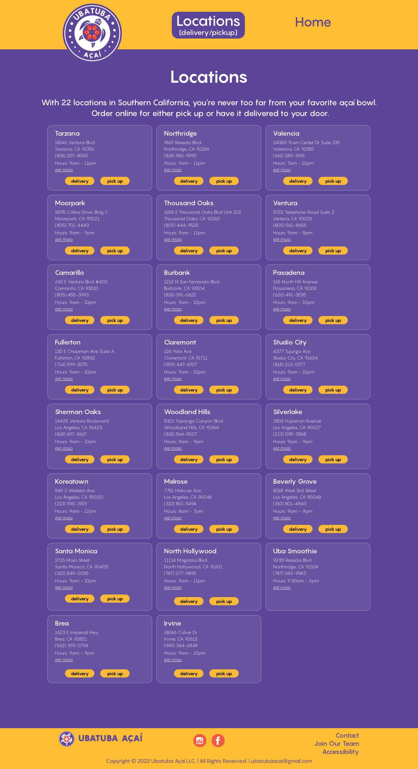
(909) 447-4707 (180, 364)
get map (64, 169)
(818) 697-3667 (71, 434)
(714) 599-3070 (71, 364)
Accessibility (340, 752)
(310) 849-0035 (71, 573)
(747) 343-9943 (289, 573)
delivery (80, 181)
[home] (92, 33)
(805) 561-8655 (289, 225)
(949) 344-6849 (181, 645)
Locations (208, 24)
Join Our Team (336, 743)
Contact (347, 735)
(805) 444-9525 (181, 225)
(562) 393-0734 (71, 645)
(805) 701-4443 (72, 225)
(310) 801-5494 (180, 503)
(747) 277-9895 (180, 573)
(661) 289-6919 (289, 155)
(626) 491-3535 (289, 294)
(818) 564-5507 (180, 434)
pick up (115, 181)
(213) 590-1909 (71, 503)
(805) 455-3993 (72, 294)
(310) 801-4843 (290, 503)
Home (313, 21)
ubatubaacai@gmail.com (281, 761)
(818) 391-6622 (180, 294)
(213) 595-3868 (289, 434)
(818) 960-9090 (180, 155)
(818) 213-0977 (289, 364)
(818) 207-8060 (71, 155)
